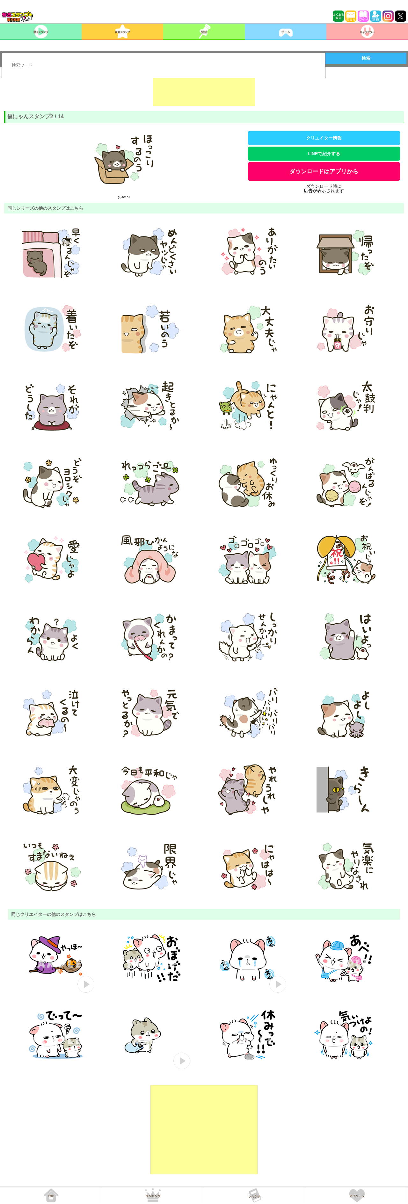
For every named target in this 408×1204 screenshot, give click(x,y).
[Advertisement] (204, 90)
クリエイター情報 (324, 138)
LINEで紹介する (324, 153)
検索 (365, 58)
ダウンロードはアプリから (323, 171)
